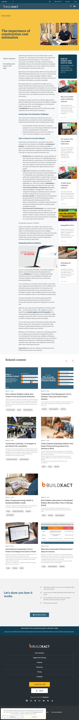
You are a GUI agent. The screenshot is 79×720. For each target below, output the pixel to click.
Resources (55, 667)
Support (67, 1)
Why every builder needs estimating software (67, 99)
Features (55, 662)
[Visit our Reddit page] (52, 701)
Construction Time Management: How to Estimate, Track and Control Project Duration (56, 396)
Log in (75, 1)
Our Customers (54, 653)
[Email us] (39, 701)
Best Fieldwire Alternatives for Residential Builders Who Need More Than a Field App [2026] (57, 502)
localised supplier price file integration (39, 312)
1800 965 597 (57, 1)
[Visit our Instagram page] (31, 701)
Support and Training (53, 657)
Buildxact (27, 274)
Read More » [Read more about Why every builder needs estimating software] (64, 117)
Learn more (22, 348)
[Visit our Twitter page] (35, 701)
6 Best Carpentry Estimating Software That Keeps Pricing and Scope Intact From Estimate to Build (57, 446)
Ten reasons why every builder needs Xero (67, 141)
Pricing (39, 672)
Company (55, 676)
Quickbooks (24, 108)
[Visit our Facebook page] (27, 701)
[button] (74, 6)
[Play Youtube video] (38, 256)
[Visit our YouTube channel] (44, 701)
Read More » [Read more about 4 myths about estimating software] (64, 203)
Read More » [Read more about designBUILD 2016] (64, 241)
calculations (49, 183)
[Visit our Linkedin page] (48, 701)
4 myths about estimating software (66, 185)
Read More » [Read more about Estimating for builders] (64, 281)
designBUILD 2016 (67, 225)
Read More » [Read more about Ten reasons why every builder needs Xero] (64, 161)
